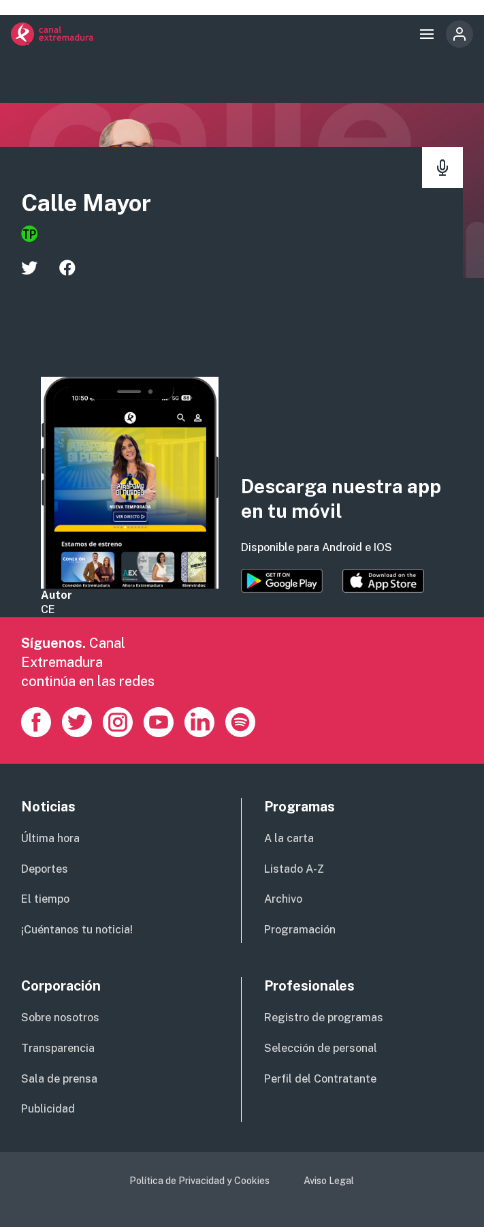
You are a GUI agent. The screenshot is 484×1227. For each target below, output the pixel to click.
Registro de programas (323, 1017)
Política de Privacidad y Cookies (199, 1180)
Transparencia (58, 1048)
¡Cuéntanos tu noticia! (77, 929)
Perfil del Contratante (320, 1078)
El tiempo (45, 898)
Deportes (44, 869)
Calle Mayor (86, 203)
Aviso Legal (329, 1180)
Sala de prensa (59, 1078)
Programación (300, 929)
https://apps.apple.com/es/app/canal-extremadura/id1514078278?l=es (383, 581)
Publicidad (48, 1108)
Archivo (283, 898)
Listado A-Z (294, 869)
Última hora (50, 838)
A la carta (289, 838)
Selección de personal (320, 1048)
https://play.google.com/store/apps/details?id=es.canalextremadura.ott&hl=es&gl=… (282, 581)
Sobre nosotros (60, 1017)
